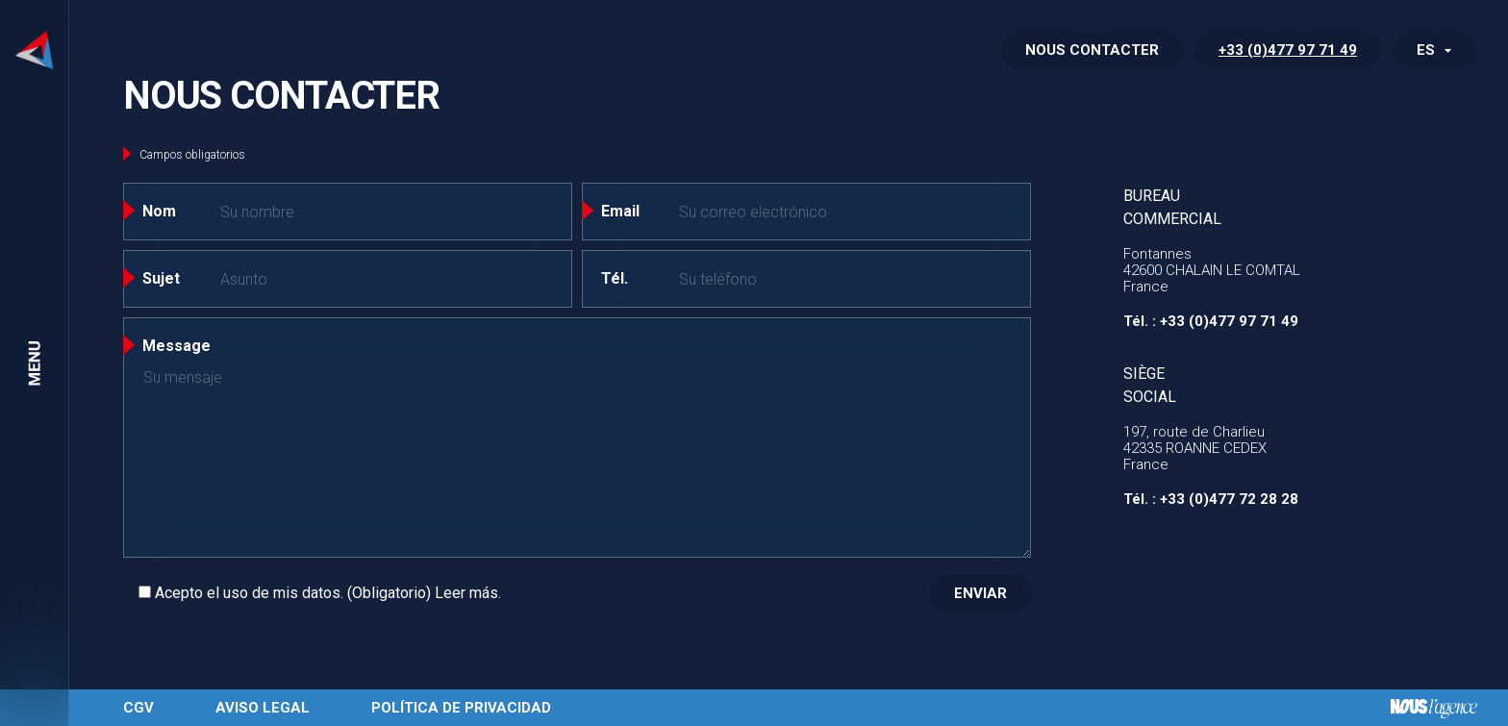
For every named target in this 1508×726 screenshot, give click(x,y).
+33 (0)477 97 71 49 (1288, 50)
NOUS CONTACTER (1092, 50)
